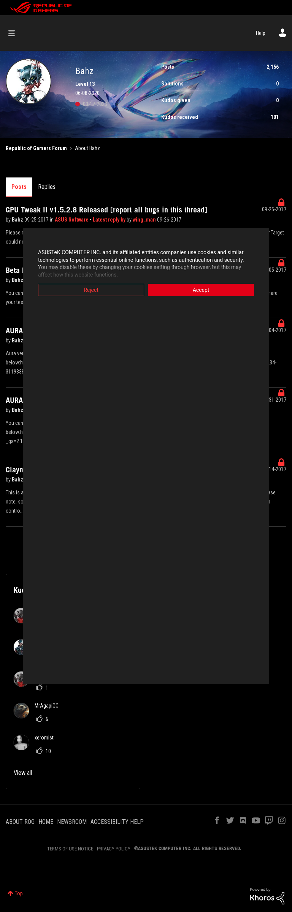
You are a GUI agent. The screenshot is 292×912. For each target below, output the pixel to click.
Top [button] (19, 893)
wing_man (145, 220)
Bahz (18, 220)
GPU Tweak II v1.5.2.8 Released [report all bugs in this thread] (106, 209)
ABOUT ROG (20, 821)
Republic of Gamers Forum (36, 148)
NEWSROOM (72, 821)
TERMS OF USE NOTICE (70, 849)
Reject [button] (91, 290)
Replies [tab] (47, 186)
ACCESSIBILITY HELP (117, 821)
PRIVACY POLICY (113, 849)
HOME (45, 821)
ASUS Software (72, 220)
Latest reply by (110, 220)
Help (260, 33)
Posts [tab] (19, 186)
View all (23, 772)
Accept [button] (201, 290)
